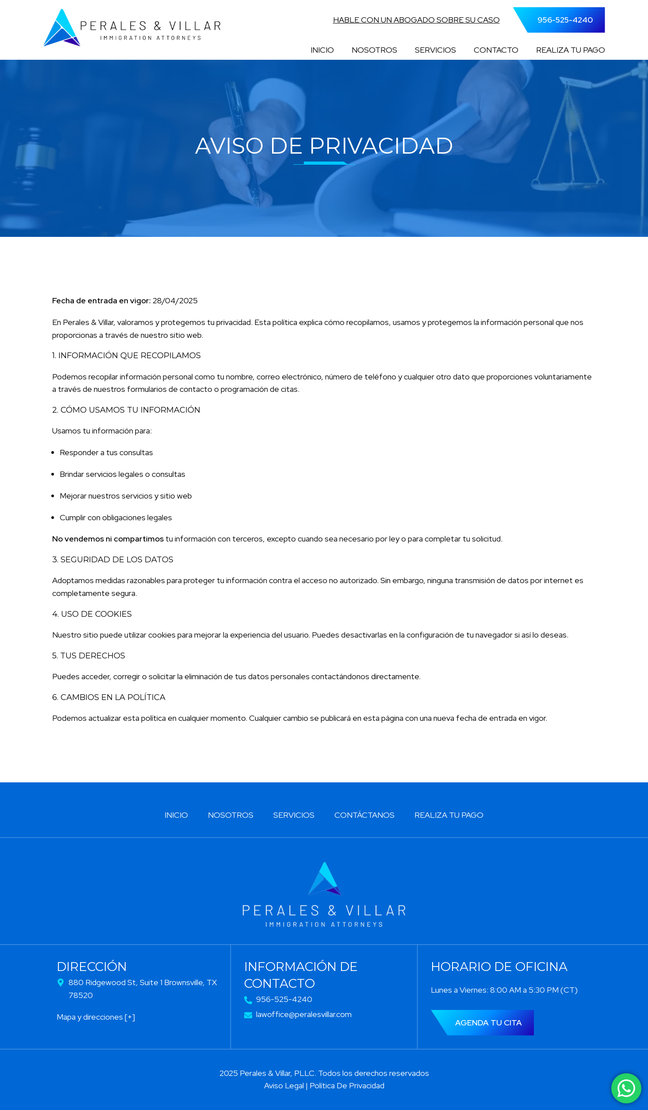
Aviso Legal (284, 1085)
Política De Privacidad (347, 1085)
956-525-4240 (565, 20)
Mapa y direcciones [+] (96, 1017)
